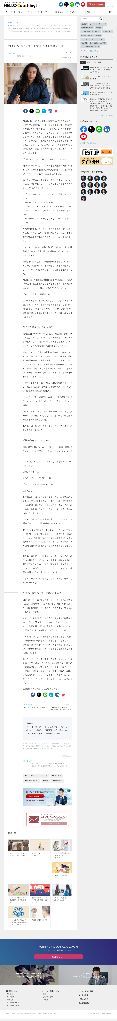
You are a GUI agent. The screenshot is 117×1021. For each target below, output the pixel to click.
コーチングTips (44, 12)
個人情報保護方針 (85, 1005)
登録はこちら (58, 958)
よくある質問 (83, 997)
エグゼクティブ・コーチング (36, 776)
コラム (31, 12)
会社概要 (10, 996)
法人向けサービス (13, 1004)
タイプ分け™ (48, 998)
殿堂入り (101, 62)
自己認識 (84, 24)
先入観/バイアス (32, 780)
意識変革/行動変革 (87, 28)
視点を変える (107, 31)
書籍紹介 (10, 1001)
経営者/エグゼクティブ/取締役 (91, 35)
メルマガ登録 (96, 4)
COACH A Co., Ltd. (94, 1015)
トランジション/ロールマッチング (92, 39)
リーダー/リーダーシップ (98, 24)
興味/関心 (57, 780)
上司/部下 (56, 776)
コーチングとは (17, 12)
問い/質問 (99, 28)
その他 (88, 12)
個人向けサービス (13, 1007)
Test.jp (45, 1001)
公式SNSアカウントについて (90, 143)
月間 (94, 62)
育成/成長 (84, 43)
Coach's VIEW (13, 22)
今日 (82, 62)
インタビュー (60, 12)
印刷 (68, 53)
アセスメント (76, 12)
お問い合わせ (45, 749)
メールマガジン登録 (86, 993)
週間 (88, 62)
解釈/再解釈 (94, 43)
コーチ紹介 (11, 998)
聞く (45, 780)
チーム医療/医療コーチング (90, 47)
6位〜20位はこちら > (105, 115)
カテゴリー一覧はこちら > (90, 51)
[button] (110, 12)
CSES (45, 996)
